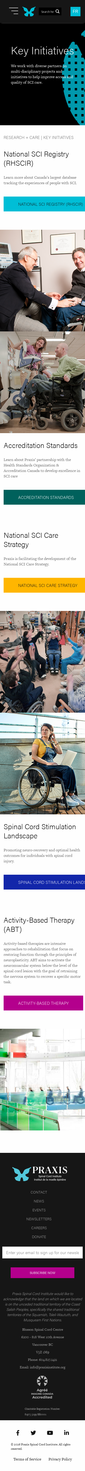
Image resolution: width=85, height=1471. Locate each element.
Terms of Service (27, 1459)
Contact (39, 1192)
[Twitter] (33, 1433)
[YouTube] (50, 1433)
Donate (39, 1236)
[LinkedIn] (66, 1433)
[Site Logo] (29, 11)
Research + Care (22, 137)
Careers (39, 1227)
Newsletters (38, 1218)
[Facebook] (17, 1433)
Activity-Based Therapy (43, 1003)
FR (75, 11)
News (39, 1201)
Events (39, 1210)
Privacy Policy (60, 1459)
